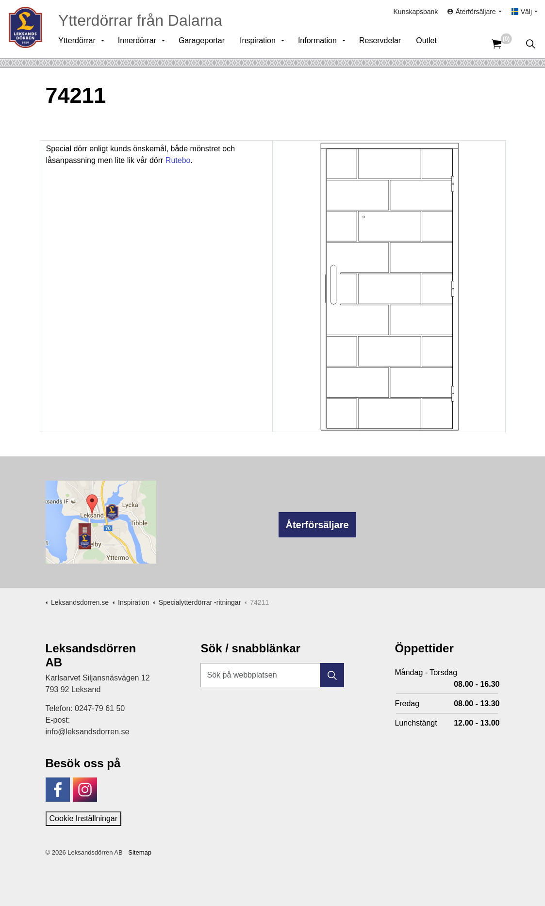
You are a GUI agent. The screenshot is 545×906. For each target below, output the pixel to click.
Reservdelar (383, 43)
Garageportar (205, 43)
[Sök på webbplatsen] (272, 675)
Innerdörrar (140, 43)
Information (320, 43)
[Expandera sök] (530, 43)
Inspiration (261, 43)
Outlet (429, 43)
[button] (332, 675)
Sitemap (139, 852)
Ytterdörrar (80, 43)
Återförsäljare (317, 525)
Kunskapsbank (416, 14)
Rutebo (178, 160)
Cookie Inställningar (84, 818)
